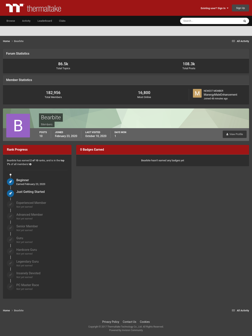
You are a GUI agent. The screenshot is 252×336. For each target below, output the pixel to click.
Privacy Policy (110, 321)
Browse (10, 20)
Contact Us (129, 321)
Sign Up (240, 8)
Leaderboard (45, 20)
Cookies (145, 321)
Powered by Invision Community (126, 330)
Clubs (62, 20)
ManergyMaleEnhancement (220, 94)
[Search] (198, 21)
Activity (26, 20)
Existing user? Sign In (214, 8)
